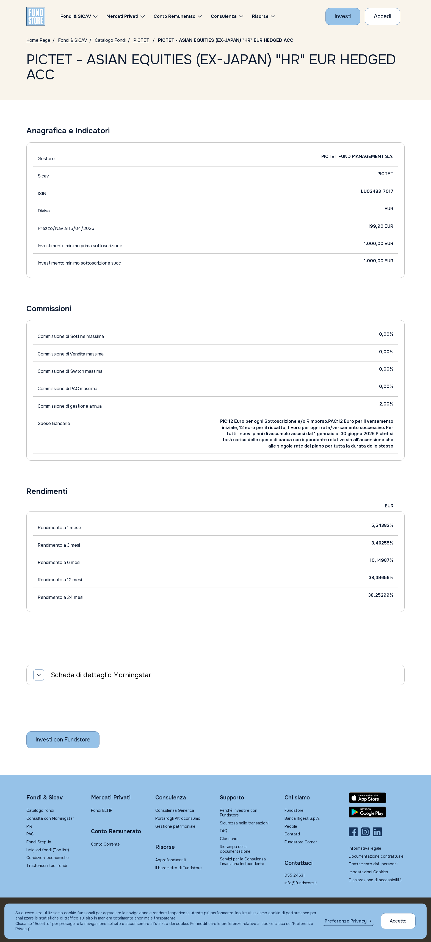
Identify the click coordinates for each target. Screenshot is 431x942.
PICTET (141, 40)
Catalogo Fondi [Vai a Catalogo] (110, 40)
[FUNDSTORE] (35, 16)
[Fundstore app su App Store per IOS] (377, 797)
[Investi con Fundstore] (342, 16)
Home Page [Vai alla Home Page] (38, 40)
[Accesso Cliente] (382, 16)
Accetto (398, 921)
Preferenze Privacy (346, 921)
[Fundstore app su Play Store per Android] (377, 812)
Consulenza (224, 16)
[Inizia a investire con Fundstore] (63, 739)
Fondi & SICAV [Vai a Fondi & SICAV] (72, 40)
